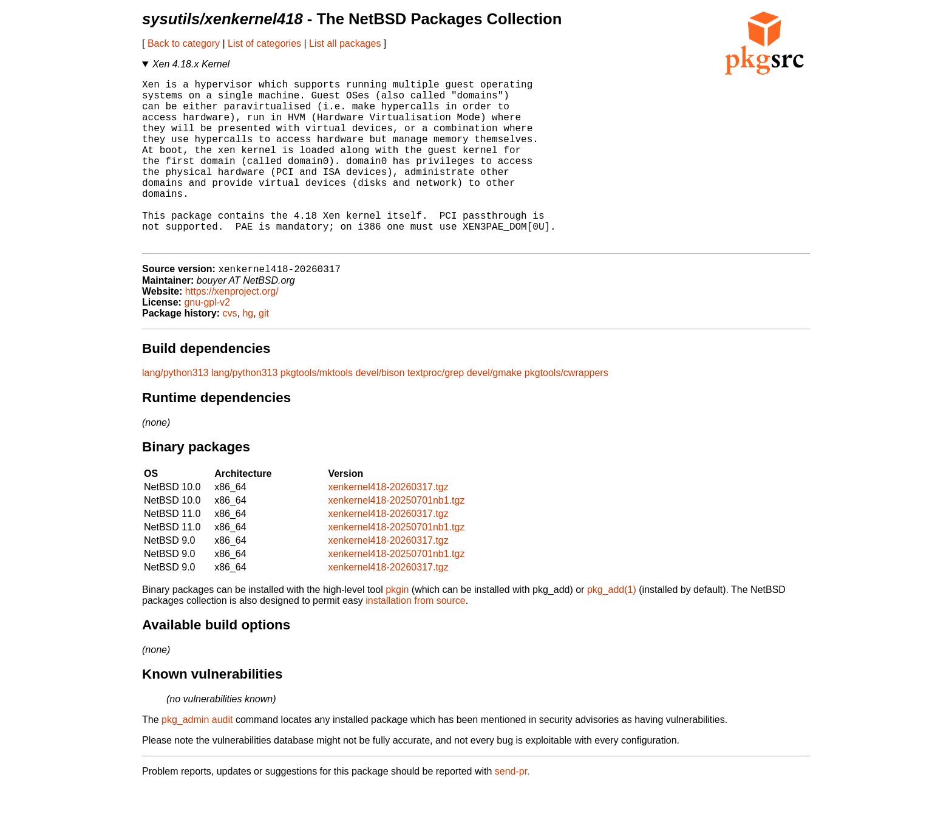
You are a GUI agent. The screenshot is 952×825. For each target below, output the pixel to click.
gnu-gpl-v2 (207, 340)
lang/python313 (175, 411)
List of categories (264, 43)
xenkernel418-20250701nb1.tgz (396, 538)
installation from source (415, 639)
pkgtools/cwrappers (566, 411)
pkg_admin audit (197, 758)
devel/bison (379, 411)
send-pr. (512, 809)
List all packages (345, 43)
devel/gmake (494, 411)
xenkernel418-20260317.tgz (388, 525)
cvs (230, 351)
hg (247, 351)
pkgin (397, 628)
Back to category (184, 43)
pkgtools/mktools (316, 411)
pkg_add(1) (611, 628)
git (264, 351)
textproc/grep (435, 411)
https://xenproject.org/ (232, 329)
